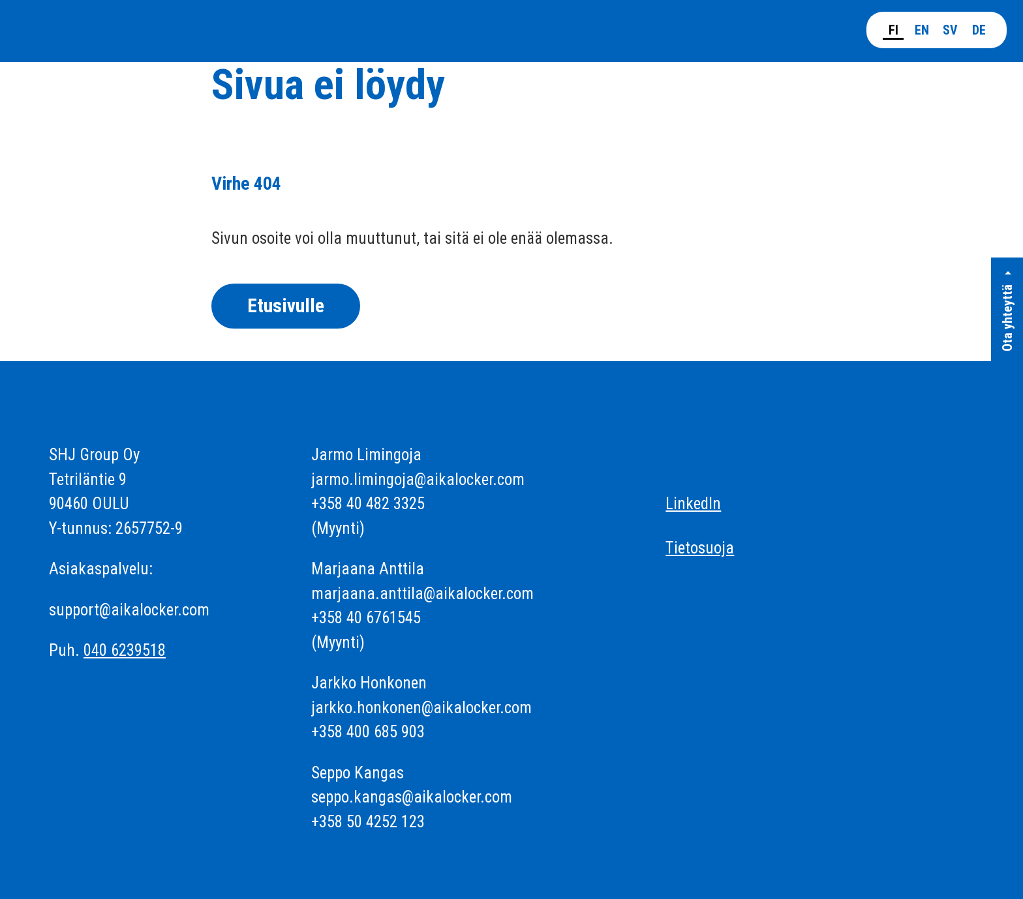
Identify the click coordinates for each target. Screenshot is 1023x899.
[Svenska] (950, 28)
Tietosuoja (699, 547)
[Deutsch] (979, 28)
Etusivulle (285, 305)
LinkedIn (693, 503)
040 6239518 (125, 650)
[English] (921, 28)
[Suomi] (893, 29)
